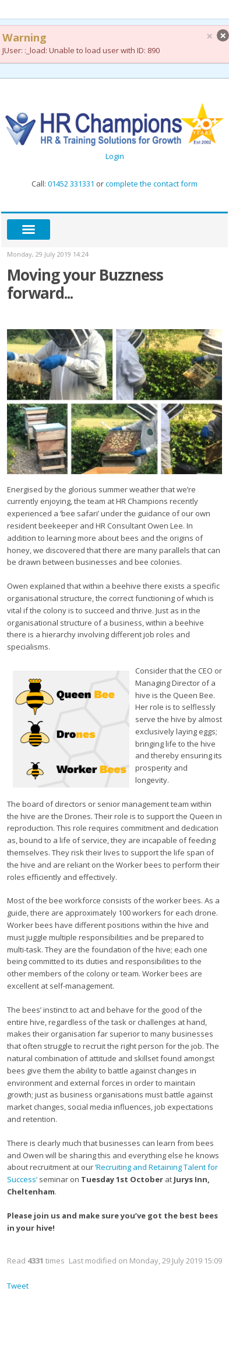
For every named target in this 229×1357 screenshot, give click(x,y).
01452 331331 (71, 183)
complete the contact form (151, 183)
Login (114, 156)
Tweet (18, 1285)
